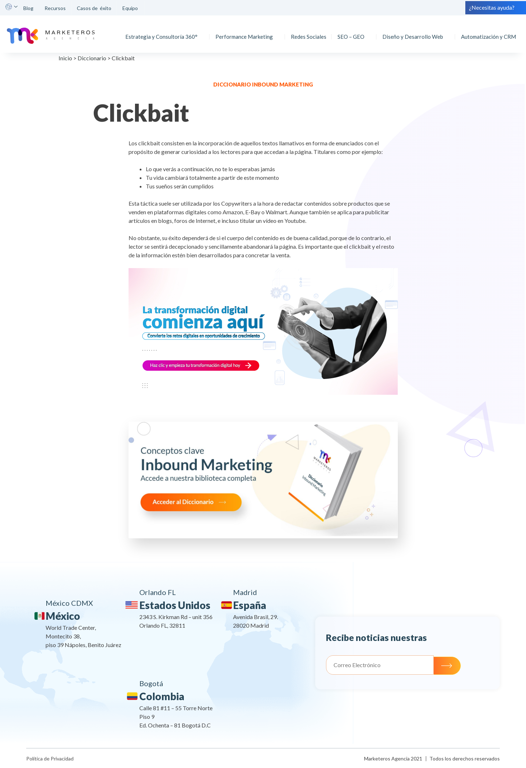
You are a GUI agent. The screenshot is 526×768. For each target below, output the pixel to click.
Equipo (130, 8)
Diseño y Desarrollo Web (410, 32)
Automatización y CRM (486, 32)
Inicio (65, 58)
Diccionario (92, 58)
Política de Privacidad (50, 758)
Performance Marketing (242, 32)
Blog (28, 8)
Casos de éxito (94, 8)
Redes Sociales (306, 32)
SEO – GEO (348, 32)
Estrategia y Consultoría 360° (159, 32)
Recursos (55, 8)
